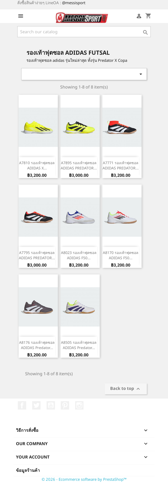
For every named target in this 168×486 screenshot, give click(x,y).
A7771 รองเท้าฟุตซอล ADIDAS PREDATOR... (121, 165)
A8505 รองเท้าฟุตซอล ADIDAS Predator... (79, 345)
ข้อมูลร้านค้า (28, 470)
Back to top (125, 389)
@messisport (73, 2)
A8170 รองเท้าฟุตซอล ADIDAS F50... (120, 255)
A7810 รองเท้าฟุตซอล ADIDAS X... (37, 165)
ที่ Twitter (36, 405)
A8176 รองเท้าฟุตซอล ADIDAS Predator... (37, 345)
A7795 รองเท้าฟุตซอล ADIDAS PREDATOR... (37, 255)
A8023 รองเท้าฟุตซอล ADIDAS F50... (79, 255)
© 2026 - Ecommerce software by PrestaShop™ (84, 479)
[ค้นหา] (84, 31)
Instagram (79, 405)
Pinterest (65, 405)
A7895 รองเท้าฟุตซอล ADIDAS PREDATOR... (79, 165)
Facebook (22, 405)
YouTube (51, 405)
